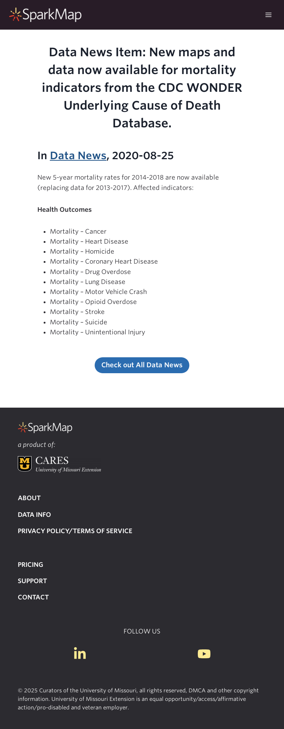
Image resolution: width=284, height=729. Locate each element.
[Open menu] (268, 14)
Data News (78, 155)
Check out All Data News (142, 365)
